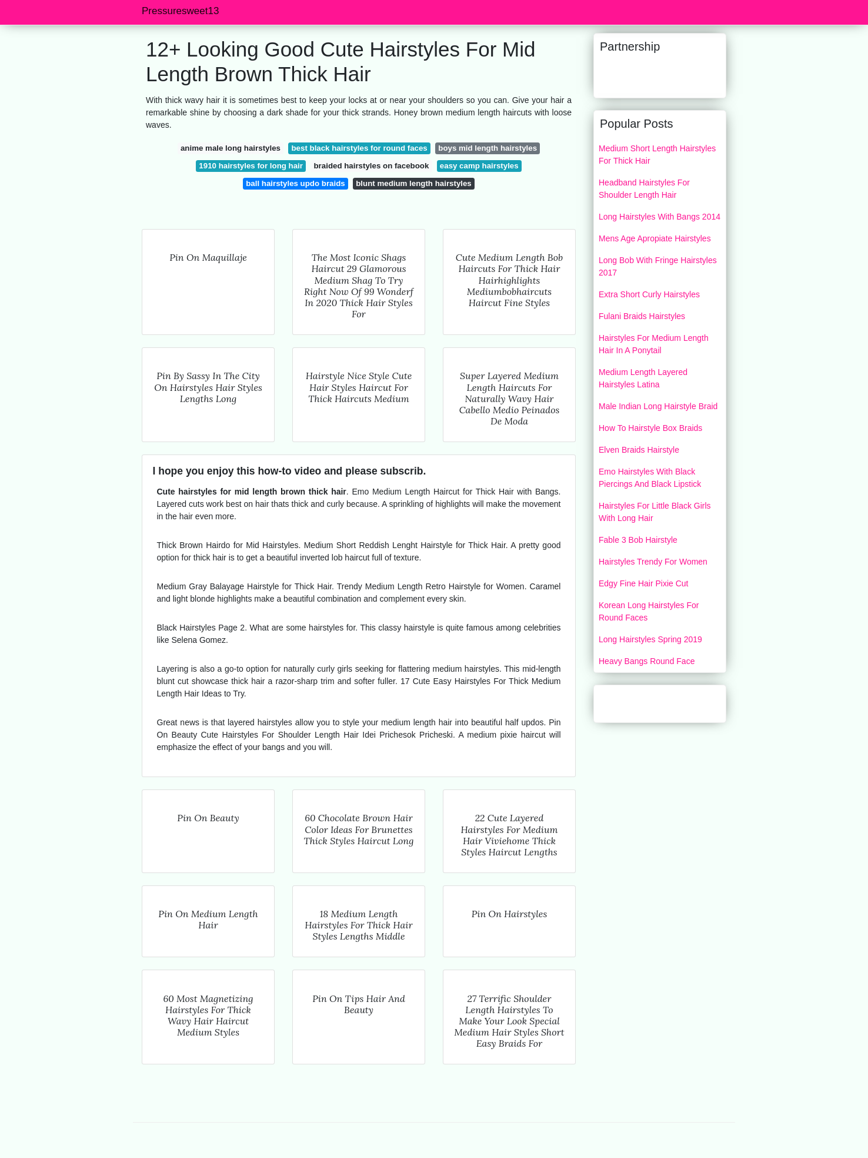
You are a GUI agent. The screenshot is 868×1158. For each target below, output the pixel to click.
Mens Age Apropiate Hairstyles (655, 238)
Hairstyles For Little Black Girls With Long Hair (655, 512)
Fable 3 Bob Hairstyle (638, 540)
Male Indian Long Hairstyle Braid (658, 406)
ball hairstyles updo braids (295, 183)
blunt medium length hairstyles (414, 183)
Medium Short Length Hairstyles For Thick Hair (657, 154)
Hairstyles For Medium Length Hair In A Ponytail (654, 344)
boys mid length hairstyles (487, 148)
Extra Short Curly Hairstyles (649, 294)
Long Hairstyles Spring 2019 (650, 639)
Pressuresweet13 (180, 10)
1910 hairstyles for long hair (251, 165)
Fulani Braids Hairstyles (642, 316)
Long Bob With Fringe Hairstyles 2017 (658, 266)
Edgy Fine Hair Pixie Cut (644, 583)
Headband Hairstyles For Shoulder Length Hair (644, 189)
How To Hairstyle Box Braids (650, 428)
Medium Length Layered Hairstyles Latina (643, 378)
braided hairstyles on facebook (371, 165)
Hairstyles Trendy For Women (653, 561)
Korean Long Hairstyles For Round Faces (649, 611)
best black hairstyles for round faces (359, 148)
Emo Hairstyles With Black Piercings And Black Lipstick (650, 478)
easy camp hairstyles (479, 165)
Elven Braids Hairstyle (639, 449)
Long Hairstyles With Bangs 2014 (659, 216)
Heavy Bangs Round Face (647, 661)
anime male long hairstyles (231, 148)
